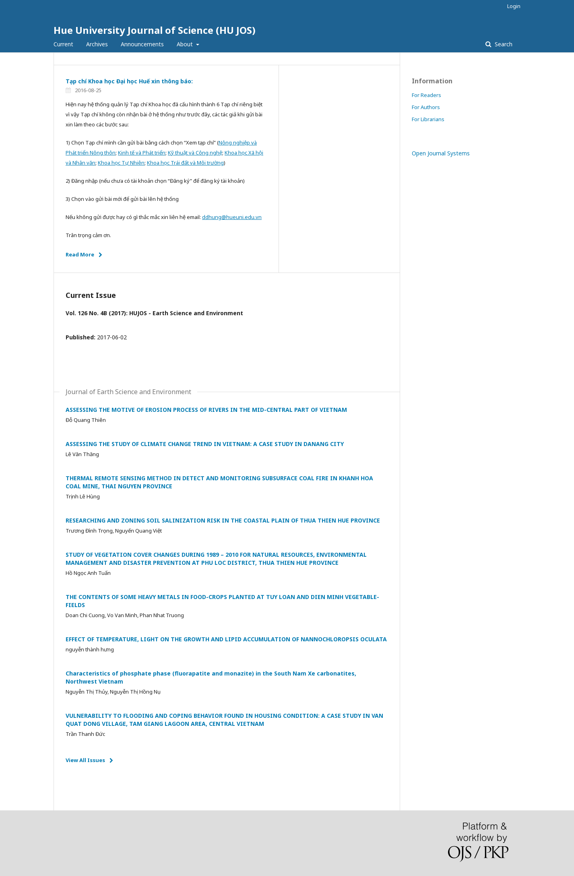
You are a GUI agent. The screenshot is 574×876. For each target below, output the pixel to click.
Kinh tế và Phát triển (141, 152)
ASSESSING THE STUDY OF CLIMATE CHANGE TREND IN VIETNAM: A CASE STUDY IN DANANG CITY (205, 444)
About (185, 44)
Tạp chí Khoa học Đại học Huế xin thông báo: (129, 81)
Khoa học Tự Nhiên (121, 162)
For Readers (426, 95)
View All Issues (85, 760)
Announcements (142, 44)
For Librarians (428, 119)
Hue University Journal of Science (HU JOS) (155, 30)
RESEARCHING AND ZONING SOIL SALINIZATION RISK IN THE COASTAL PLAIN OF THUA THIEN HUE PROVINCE (223, 520)
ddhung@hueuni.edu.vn (232, 217)
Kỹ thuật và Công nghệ (195, 152)
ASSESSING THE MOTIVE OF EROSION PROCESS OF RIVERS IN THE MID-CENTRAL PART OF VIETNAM (206, 409)
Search (502, 44)
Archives (97, 44)
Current (63, 44)
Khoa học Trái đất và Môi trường (185, 162)
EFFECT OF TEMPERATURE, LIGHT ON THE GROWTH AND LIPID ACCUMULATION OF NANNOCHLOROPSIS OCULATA (226, 639)
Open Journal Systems (441, 153)
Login (513, 6)
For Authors (426, 107)
